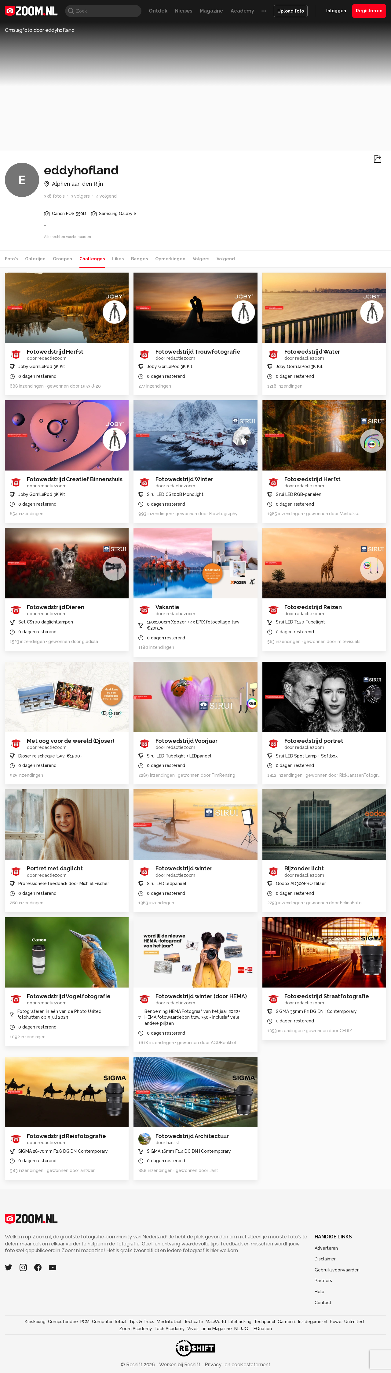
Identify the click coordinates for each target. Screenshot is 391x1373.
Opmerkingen (170, 258)
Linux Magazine (216, 1328)
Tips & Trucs (141, 1321)
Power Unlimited (347, 1321)
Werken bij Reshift (180, 1364)
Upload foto (290, 11)
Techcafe (193, 1321)
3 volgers (80, 196)
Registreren (369, 10)
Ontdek (158, 11)
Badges (139, 258)
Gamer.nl (287, 1321)
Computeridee (63, 1321)
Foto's (11, 258)
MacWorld (216, 1321)
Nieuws (183, 11)
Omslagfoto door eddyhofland (40, 30)
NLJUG (241, 1328)
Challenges (92, 258)
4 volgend (106, 196)
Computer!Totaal (109, 1321)
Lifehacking (240, 1321)
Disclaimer (325, 1258)
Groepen (62, 258)
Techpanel (264, 1321)
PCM (85, 1321)
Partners (323, 1280)
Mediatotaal (169, 1321)
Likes (117, 258)
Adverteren (326, 1248)
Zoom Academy (135, 1328)
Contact (323, 1302)
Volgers (201, 258)
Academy (242, 11)
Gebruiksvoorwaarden (337, 1269)
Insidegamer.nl (312, 1321)
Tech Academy (169, 1328)
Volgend (226, 258)
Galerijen (35, 258)
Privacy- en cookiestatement (236, 1364)
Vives (192, 1328)
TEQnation (261, 1328)
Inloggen (336, 10)
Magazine (211, 11)
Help (319, 1291)
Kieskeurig (35, 1321)
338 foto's (54, 196)
